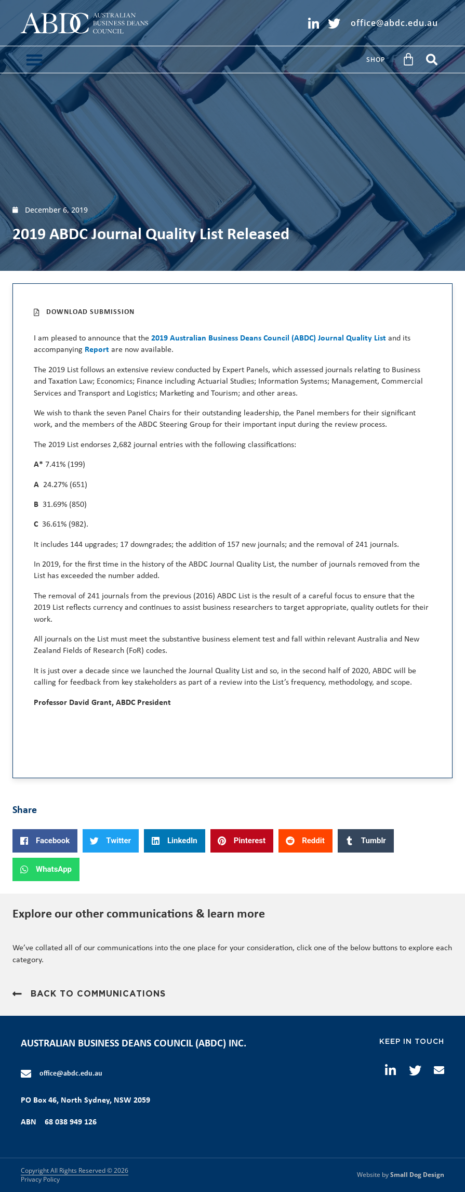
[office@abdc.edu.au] (26, 1074)
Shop (375, 59)
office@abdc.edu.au (70, 1074)
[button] (34, 59)
